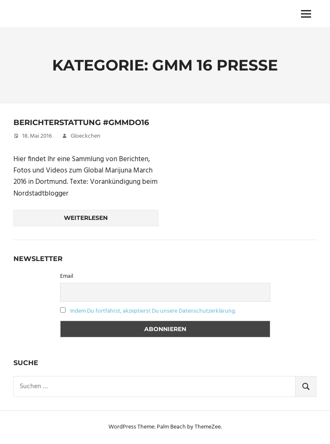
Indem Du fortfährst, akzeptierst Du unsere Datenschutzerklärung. (153, 311)
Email (66, 276)
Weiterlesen (86, 218)
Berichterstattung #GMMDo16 (81, 122)
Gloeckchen (85, 136)
